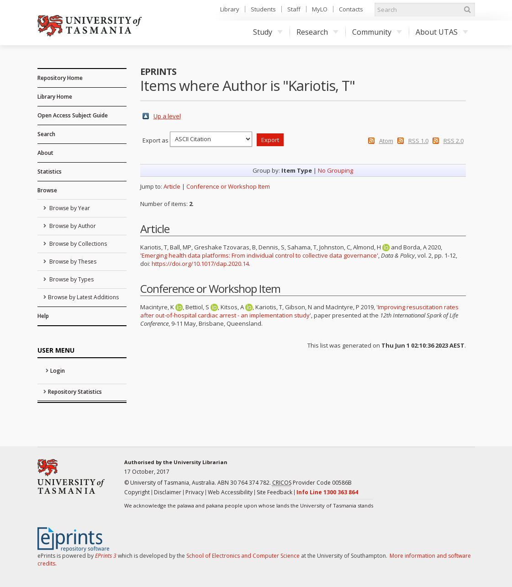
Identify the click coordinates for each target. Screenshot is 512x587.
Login (57, 371)
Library (229, 9)
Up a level (167, 116)
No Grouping (335, 170)
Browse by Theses (72, 261)
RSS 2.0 (453, 141)
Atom (386, 141)
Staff (294, 9)
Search (46, 134)
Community (377, 32)
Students (263, 9)
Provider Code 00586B (312, 483)
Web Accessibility (230, 492)
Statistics (49, 171)
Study (268, 32)
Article (172, 186)
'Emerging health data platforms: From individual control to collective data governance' (259, 255)
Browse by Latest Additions (83, 297)
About (45, 153)
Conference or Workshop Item (228, 186)
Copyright (137, 492)
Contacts (351, 9)
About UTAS (442, 32)
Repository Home (60, 78)
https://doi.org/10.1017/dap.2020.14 (200, 263)
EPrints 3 (105, 556)
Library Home (54, 96)
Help (43, 316)
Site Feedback (274, 492)
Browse (47, 190)
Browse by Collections (77, 244)
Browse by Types (71, 279)
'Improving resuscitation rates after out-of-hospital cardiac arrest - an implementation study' (299, 311)
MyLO (319, 9)
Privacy (194, 492)
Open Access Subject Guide (72, 115)
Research (317, 32)
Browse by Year (69, 208)
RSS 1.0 (418, 141)
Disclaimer (167, 492)
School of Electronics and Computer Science (243, 556)
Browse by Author (72, 226)
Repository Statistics (75, 392)
